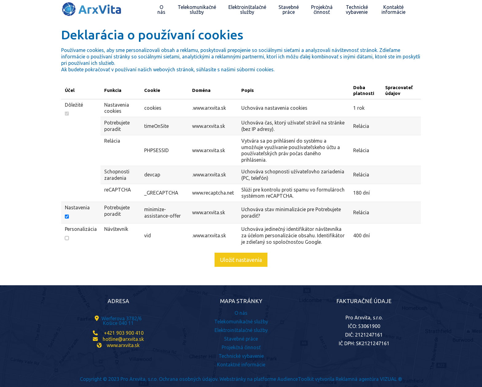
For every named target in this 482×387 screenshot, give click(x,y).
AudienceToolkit (295, 379)
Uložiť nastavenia (241, 260)
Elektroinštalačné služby (241, 330)
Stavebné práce (241, 339)
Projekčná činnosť (241, 347)
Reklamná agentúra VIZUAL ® (369, 379)
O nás (241, 313)
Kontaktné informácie (241, 364)
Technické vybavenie (241, 356)
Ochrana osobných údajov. (188, 379)
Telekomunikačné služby (241, 321)
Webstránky (232, 379)
